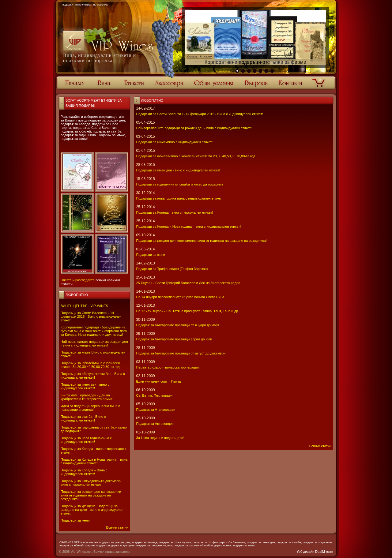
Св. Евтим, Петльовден (154, 395)
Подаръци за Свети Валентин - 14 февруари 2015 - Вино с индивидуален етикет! (91, 316)
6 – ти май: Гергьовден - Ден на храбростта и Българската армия (86, 397)
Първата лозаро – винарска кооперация (167, 367)
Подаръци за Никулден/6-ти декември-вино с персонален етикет (91, 482)
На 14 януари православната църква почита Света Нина (180, 297)
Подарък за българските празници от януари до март (177, 325)
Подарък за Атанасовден (155, 409)
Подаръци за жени (75, 520)
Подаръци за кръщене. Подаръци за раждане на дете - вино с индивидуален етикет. (92, 509)
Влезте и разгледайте (78, 280)
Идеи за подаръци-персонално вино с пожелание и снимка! (90, 407)
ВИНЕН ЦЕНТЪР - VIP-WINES (84, 306)
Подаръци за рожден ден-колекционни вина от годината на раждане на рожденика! (91, 495)
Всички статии (117, 527)
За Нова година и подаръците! (159, 438)
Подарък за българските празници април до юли (174, 339)
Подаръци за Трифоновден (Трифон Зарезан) (172, 269)
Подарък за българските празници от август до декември (180, 353)
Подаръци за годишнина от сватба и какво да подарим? (179, 184)
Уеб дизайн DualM (315, 551)
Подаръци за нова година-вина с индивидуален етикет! (86, 440)
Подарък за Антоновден (154, 423)
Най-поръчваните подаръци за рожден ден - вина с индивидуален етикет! (94, 343)
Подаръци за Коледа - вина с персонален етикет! (174, 212)
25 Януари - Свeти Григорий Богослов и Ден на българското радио (188, 283)
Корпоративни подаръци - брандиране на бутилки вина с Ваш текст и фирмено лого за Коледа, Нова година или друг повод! (94, 330)
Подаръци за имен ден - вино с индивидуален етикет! (85, 386)
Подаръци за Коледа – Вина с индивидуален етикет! (84, 472)
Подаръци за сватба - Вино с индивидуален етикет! (83, 418)
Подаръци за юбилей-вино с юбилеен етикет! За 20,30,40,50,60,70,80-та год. (90, 365)
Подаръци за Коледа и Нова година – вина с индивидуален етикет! (94, 461)
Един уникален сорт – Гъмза (158, 381)
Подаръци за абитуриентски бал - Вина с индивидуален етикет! (93, 375)
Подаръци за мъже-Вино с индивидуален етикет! (174, 142)
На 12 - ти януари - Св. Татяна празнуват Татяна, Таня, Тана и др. (187, 311)
